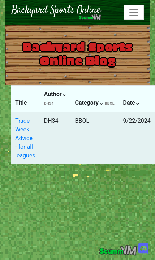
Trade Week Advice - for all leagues (25, 138)
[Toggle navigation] (134, 12)
